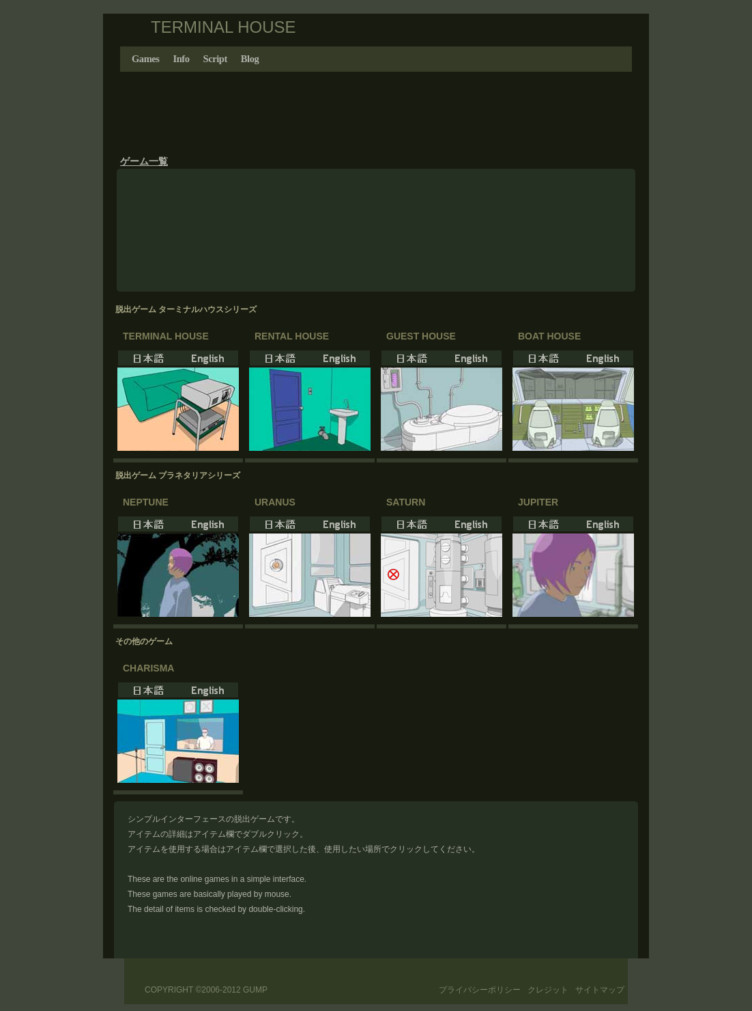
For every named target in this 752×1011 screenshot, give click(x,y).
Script (215, 58)
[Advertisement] (376, 109)
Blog (250, 58)
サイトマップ (599, 990)
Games (146, 58)
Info (181, 58)
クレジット (547, 990)
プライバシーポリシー (480, 990)
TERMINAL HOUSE (223, 27)
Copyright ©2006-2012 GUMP (206, 990)
